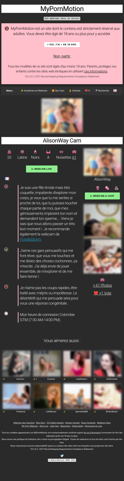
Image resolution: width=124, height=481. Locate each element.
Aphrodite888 (81, 411)
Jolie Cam (54, 426)
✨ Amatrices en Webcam (34, 90)
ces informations (95, 71)
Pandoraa (21, 411)
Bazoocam (65, 426)
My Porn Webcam (30, 426)
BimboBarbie (112, 411)
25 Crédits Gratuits (55, 423)
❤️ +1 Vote (102, 293)
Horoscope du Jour (93, 426)
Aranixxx (20, 379)
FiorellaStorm (30, 239)
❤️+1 (87, 90)
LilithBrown (51, 411)
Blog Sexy (40, 423)
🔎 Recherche (102, 90)
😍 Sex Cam (58, 90)
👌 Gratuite (74, 90)
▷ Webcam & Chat (102, 196)
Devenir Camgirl (72, 423)
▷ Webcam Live (42, 169)
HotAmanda (111, 379)
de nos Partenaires (92, 432)
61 (74, 157)
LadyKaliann (81, 379)
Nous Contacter (88, 423)
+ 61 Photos (102, 285)
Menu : (9, 90)
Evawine (51, 379)
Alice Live (44, 426)
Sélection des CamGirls (24, 423)
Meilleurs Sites (104, 423)
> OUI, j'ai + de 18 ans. (62, 44)
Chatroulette (77, 426)
